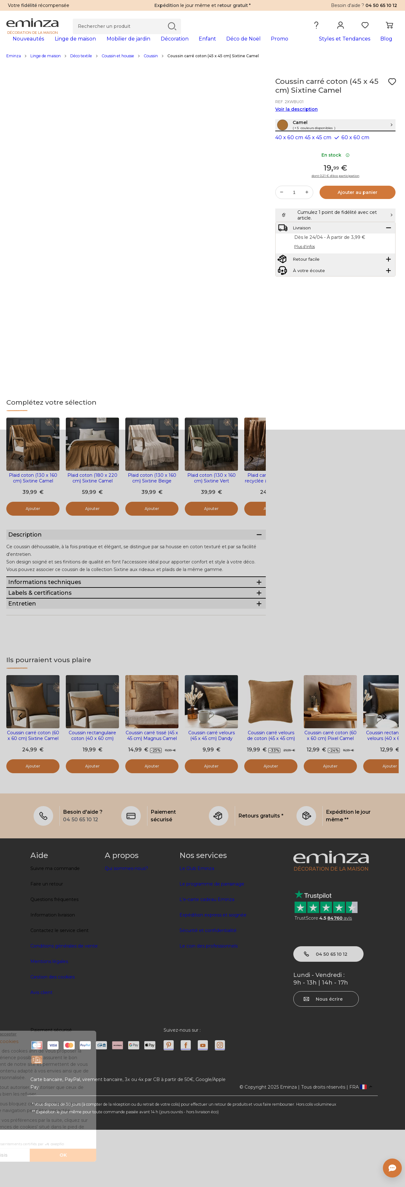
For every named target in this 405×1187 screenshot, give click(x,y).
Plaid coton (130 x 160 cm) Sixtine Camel (33, 488)
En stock (335, 179)
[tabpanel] (154, 45)
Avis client (41, 1050)
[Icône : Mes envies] (392, 91)
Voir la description (296, 119)
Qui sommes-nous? (126, 926)
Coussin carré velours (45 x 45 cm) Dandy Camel (211, 795)
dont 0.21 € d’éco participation (335, 200)
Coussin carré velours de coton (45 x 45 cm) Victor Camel (271, 795)
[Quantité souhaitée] (294, 216)
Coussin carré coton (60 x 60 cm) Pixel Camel (330, 793)
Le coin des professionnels (208, 1003)
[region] (202, 66)
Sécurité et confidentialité (208, 988)
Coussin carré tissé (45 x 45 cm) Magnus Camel (152, 793)
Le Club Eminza (196, 926)
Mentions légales (49, 1019)
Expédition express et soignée (212, 972)
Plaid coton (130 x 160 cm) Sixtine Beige (152, 488)
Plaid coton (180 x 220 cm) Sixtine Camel (92, 488)
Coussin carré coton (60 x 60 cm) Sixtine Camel (33, 793)
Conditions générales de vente (64, 1003)
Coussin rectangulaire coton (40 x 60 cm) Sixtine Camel (92, 795)
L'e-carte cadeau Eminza (206, 957)
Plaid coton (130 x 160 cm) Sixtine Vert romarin (211, 491)
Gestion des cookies (52, 1034)
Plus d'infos (304, 286)
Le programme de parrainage (211, 941)
